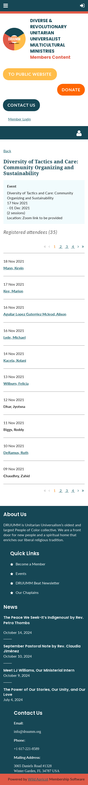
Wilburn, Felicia (16, 383)
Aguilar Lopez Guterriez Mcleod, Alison (34, 314)
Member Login (19, 119)
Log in (79, 133)
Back (7, 151)
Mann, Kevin (13, 268)
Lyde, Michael (14, 337)
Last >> (83, 246)
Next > (78, 246)
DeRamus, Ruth (15, 452)
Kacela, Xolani (14, 360)
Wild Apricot (38, 779)
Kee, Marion (13, 291)
